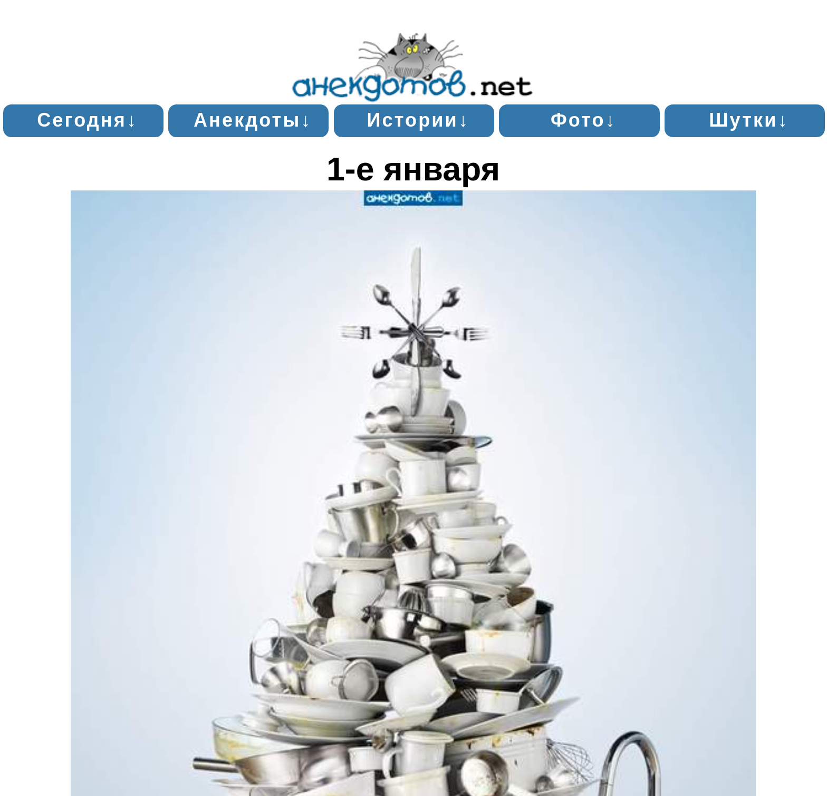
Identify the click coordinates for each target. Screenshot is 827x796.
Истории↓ (418, 120)
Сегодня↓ (87, 120)
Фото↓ (584, 120)
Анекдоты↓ (253, 120)
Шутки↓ (748, 120)
